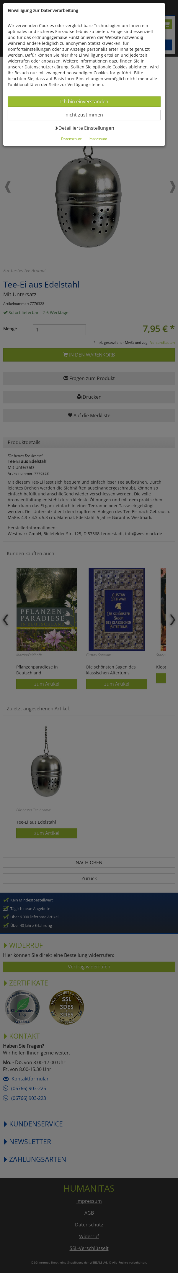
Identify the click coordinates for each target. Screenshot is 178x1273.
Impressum (98, 138)
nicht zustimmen (87, 114)
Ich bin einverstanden (84, 101)
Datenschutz (71, 138)
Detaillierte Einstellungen (84, 127)
